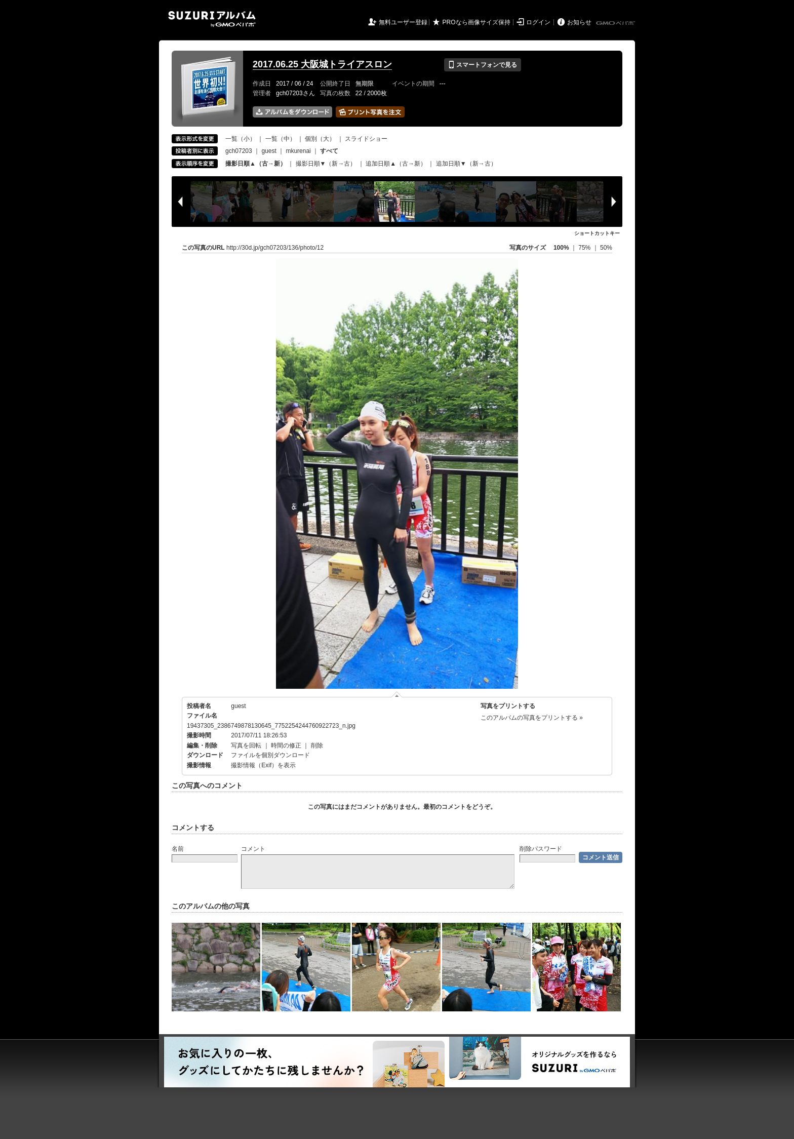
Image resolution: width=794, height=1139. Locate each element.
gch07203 (238, 150)
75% (585, 247)
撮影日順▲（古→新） (255, 163)
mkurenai (298, 150)
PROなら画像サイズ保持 (476, 22)
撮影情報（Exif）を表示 (263, 765)
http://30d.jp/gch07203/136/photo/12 (275, 247)
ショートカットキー (597, 233)
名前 (178, 848)
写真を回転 (246, 745)
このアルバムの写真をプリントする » (532, 717)
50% (606, 247)
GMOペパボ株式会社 (616, 23)
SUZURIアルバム (212, 19)
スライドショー (366, 138)
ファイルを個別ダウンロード (270, 755)
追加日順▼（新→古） (466, 163)
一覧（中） (280, 138)
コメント (253, 848)
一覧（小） (240, 138)
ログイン (538, 22)
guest (268, 150)
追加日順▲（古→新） (396, 163)
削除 (317, 745)
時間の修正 (286, 745)
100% (561, 247)
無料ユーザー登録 (403, 22)
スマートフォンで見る (482, 64)
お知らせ (579, 22)
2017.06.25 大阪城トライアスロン (322, 64)
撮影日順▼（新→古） (326, 163)
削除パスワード (541, 848)
